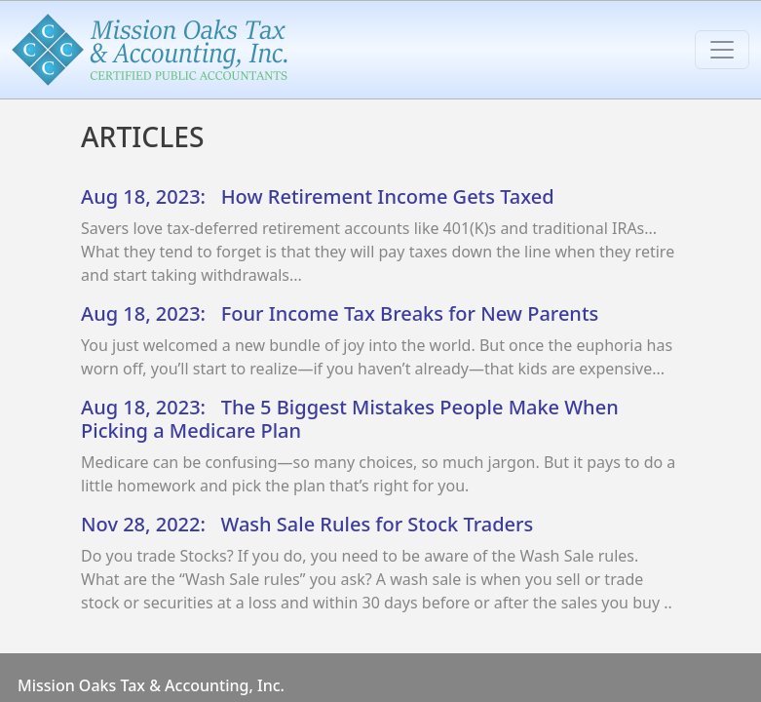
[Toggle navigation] (722, 49)
